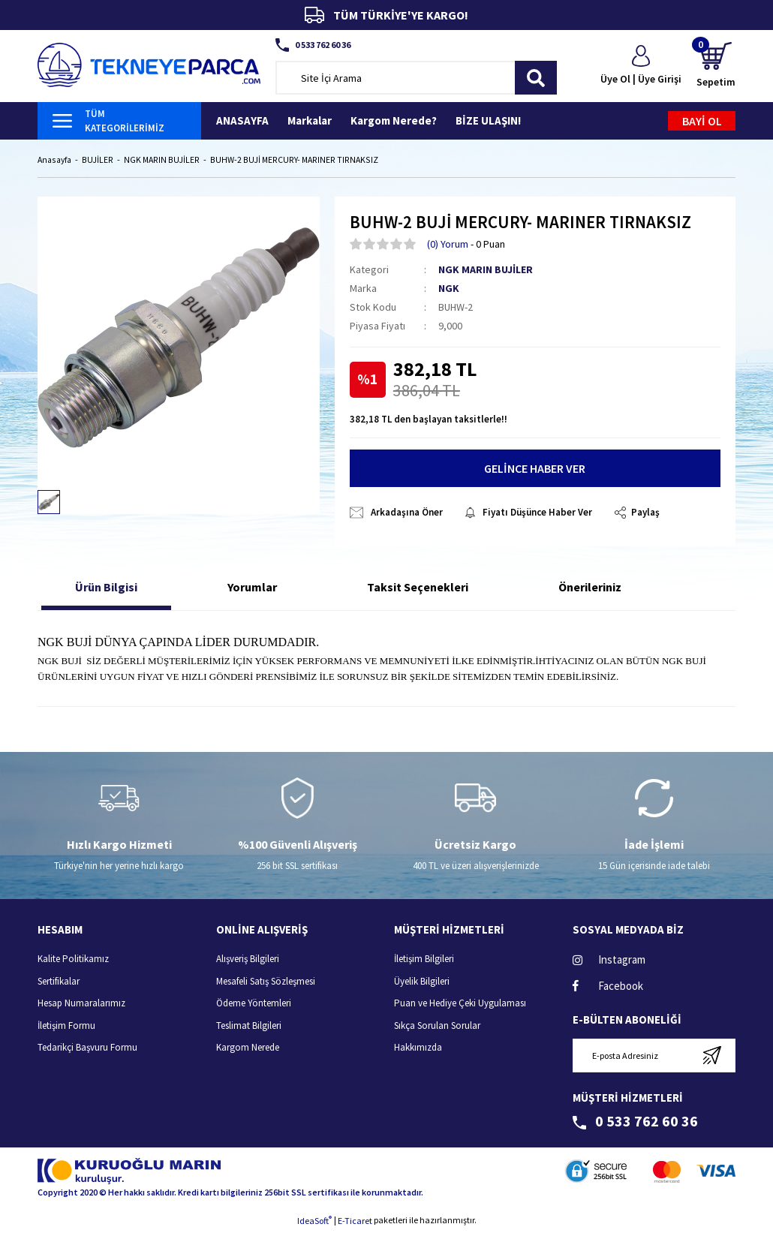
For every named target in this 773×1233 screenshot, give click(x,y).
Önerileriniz (589, 588)
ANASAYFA (242, 120)
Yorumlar (252, 588)
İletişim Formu (66, 1026)
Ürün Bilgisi (106, 588)
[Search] (416, 78)
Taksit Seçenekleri (417, 588)
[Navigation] (119, 121)
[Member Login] (640, 66)
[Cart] (715, 65)
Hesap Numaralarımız (81, 1004)
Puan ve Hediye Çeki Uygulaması (460, 1004)
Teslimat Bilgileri (248, 1026)
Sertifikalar (59, 982)
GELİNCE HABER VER (534, 469)
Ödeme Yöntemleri (253, 1004)
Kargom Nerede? (393, 120)
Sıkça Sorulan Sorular (437, 1026)
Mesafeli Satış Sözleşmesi (265, 982)
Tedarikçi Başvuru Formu (87, 1048)
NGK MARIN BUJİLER (485, 270)
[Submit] (711, 1056)
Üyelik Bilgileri (422, 982)
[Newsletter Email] (654, 1056)
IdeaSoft (314, 1222)
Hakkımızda (418, 1048)
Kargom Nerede (247, 1048)
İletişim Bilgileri (424, 960)
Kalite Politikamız (73, 960)
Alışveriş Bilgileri (247, 960)
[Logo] (149, 63)
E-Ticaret (355, 1222)
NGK (448, 289)
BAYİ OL (702, 120)
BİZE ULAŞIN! (488, 120)
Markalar (309, 120)
